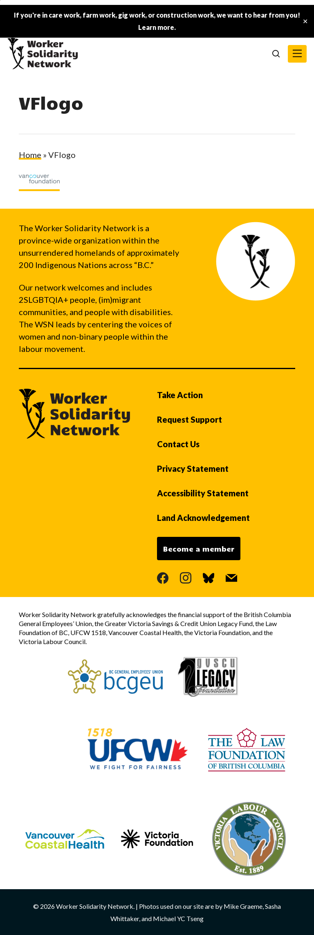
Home (30, 155)
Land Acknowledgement (203, 518)
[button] (297, 54)
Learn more (156, 27)
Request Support (189, 419)
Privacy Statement (193, 468)
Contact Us (178, 444)
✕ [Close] (305, 21)
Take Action (180, 395)
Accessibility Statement (203, 493)
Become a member (198, 549)
